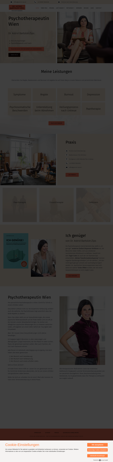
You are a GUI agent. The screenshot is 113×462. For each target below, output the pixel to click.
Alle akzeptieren (97, 445)
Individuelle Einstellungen (97, 455)
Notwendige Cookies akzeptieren (97, 450)
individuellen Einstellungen (57, 451)
